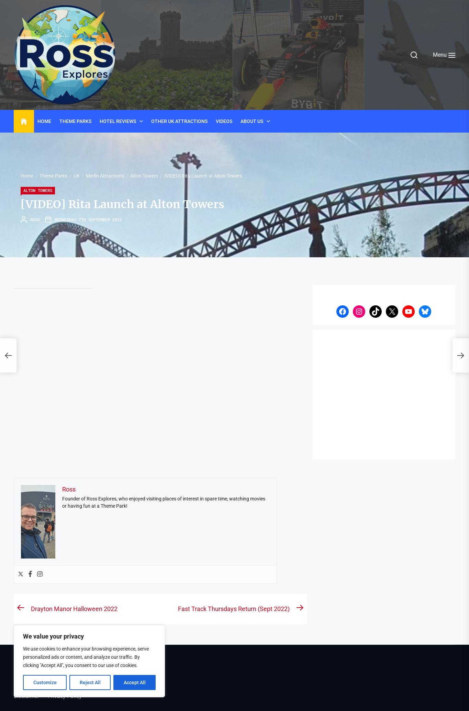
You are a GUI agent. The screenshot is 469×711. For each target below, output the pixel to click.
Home (44, 121)
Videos (224, 121)
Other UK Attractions (179, 121)
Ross (35, 219)
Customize (45, 682)
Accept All (135, 682)
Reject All (90, 682)
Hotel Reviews (118, 121)
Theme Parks (75, 121)
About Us (252, 121)
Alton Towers (37, 190)
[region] (89, 661)
